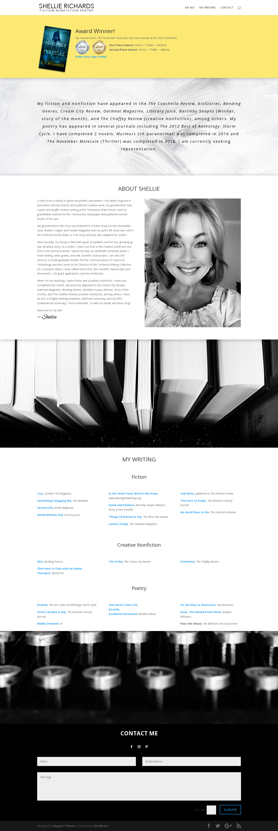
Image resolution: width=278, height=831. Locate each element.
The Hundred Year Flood (205, 612)
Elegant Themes (64, 826)
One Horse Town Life (123, 605)
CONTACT (226, 7)
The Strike (116, 561)
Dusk (183, 612)
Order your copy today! (90, 56)
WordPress (101, 826)
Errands (114, 609)
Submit (230, 809)
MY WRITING (207, 7)
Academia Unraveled (123, 614)
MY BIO (189, 7)
